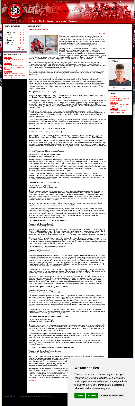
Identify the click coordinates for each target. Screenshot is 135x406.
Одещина (10, 40)
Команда (113, 61)
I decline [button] (92, 396)
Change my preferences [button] (112, 396)
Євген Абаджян (121, 88)
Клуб (34, 21)
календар (20, 47)
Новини (50, 21)
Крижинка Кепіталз (10, 43)
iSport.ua (32, 380)
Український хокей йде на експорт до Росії (119, 98)
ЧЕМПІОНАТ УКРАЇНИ (12, 26)
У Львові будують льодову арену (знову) (14, 59)
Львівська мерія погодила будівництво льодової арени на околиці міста (14, 74)
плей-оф (20, 49)
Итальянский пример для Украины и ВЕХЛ (119, 104)
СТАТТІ (112, 93)
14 (23, 32)
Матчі (41, 21)
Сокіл (9, 35)
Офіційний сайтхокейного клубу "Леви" (15, 21)
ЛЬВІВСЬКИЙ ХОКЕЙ (12, 54)
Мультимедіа (61, 21)
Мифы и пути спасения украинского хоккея (118, 110)
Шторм (9, 37)
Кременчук (11, 32)
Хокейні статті (34, 26)
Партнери (73, 21)
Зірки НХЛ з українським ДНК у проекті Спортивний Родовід (14, 66)
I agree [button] (80, 396)
